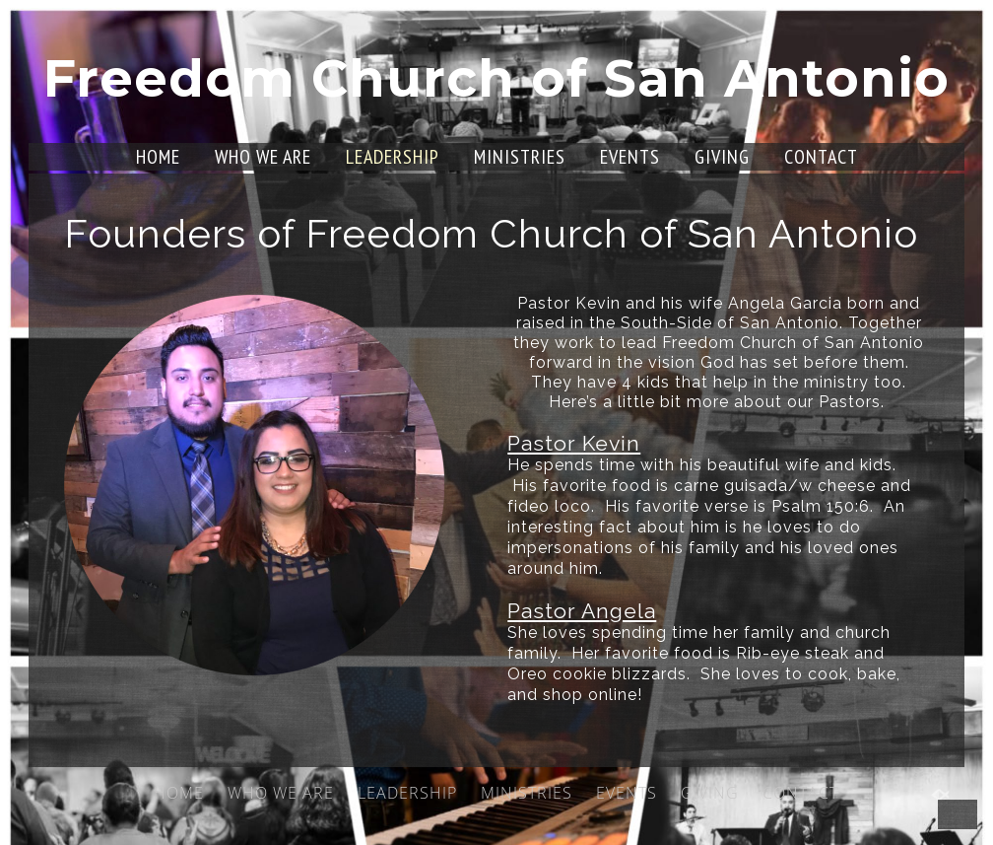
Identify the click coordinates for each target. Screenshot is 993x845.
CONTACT (821, 157)
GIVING (722, 157)
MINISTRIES (519, 157)
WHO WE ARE (263, 157)
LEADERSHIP (392, 157)
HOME (158, 157)
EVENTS (630, 157)
